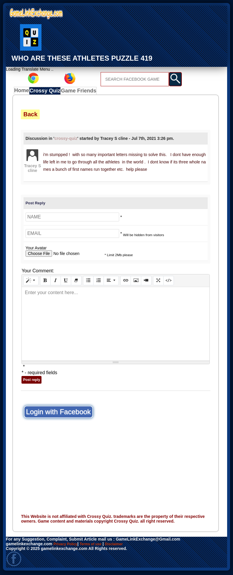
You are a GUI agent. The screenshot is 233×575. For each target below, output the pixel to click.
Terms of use (96, 545)
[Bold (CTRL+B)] (45, 282)
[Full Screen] (158, 282)
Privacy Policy (67, 545)
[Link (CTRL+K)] (125, 282)
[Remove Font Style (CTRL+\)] (76, 282)
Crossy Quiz (47, 92)
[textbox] (115, 325)
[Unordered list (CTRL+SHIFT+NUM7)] (88, 282)
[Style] (31, 282)
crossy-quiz (65, 139)
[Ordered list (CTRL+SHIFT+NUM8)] (98, 282)
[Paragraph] (111, 282)
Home (23, 92)
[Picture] (136, 282)
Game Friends (79, 92)
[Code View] (168, 282)
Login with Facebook (58, 413)
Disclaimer (122, 545)
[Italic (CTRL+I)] (55, 282)
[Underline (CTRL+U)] (66, 282)
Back (30, 115)
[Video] (146, 282)
